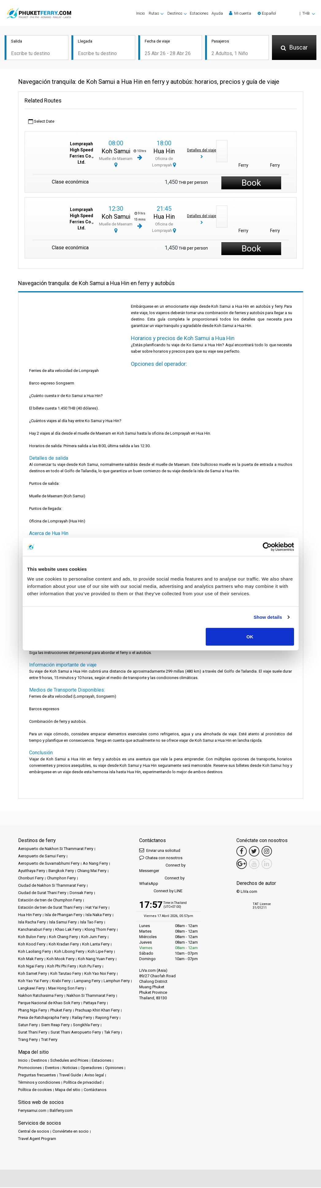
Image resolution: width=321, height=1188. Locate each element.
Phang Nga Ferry (32, 1010)
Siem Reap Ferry (55, 1025)
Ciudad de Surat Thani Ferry (42, 893)
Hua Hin (164, 151)
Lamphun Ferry (117, 981)
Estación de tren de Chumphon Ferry (50, 900)
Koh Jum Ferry (93, 937)
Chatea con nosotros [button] (160, 858)
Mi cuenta (240, 13)
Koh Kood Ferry (31, 944)
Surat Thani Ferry (32, 1032)
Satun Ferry (28, 1025)
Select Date (41, 122)
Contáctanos (95, 1090)
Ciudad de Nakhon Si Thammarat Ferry (52, 886)
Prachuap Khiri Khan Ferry (97, 1010)
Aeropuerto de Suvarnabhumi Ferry (48, 864)
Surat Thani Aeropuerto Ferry (76, 1032)
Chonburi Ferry (31, 878)
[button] (286, 13)
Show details (268, 617)
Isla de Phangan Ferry (63, 915)
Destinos (39, 1061)
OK (250, 636)
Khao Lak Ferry (68, 930)
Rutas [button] (154, 13)
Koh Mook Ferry (61, 959)
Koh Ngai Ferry (31, 966)
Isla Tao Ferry (91, 922)
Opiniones (114, 1068)
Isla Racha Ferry (32, 922)
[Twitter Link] (254, 852)
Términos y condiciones (39, 1083)
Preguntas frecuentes (37, 1075)
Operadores (91, 1068)
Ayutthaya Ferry (31, 871)
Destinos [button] (174, 13)
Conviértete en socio (70, 1132)
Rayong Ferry (106, 1018)
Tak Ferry (112, 1032)
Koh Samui (115, 151)
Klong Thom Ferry (100, 930)
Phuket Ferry (61, 1010)
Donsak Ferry (81, 893)
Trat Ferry (49, 1040)
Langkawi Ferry (31, 988)
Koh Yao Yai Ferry (33, 981)
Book (251, 183)
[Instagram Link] (267, 852)
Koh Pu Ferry (90, 966)
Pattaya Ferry (94, 1003)
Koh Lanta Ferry (95, 944)
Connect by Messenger (162, 868)
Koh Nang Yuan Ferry (96, 959)
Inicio (140, 13)
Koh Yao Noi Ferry (100, 974)
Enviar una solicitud (159, 850)
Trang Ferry (28, 1040)
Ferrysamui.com (32, 1111)
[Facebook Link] (241, 852)
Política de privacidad (82, 1083)
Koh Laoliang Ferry (34, 952)
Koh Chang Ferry (63, 937)
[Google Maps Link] (241, 864)
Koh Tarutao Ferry (65, 974)
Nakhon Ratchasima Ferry (40, 996)
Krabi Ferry (61, 981)
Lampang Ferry (87, 981)
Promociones (30, 1068)
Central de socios (33, 1132)
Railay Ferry (82, 1018)
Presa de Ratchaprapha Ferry (43, 1018)
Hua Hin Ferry (29, 915)
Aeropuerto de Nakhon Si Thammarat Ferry (55, 849)
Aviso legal (94, 1075)
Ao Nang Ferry (95, 864)
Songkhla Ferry (86, 1025)
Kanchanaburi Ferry (35, 930)
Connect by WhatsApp (162, 881)
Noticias (70, 1068)
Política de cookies (35, 1090)
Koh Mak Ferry (30, 959)
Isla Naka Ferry (98, 915)
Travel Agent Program (37, 1139)
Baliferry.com (61, 1111)
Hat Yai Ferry (96, 908)
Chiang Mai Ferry (91, 871)
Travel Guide (70, 1075)
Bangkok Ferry (61, 871)
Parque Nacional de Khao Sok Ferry (49, 1003)
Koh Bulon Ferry (32, 937)
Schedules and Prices (69, 1061)
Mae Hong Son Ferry (66, 988)
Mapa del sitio (67, 1090)
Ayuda (217, 13)
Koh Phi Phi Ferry (61, 966)
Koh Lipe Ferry (100, 952)
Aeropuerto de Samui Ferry (41, 856)
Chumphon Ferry (61, 878)
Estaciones (199, 13)
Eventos (52, 1068)
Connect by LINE (160, 891)
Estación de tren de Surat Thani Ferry (50, 908)
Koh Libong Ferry (69, 952)
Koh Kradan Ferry (64, 944)
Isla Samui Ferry (63, 922)
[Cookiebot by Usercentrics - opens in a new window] (267, 546)
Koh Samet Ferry (32, 974)
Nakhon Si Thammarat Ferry (91, 996)
